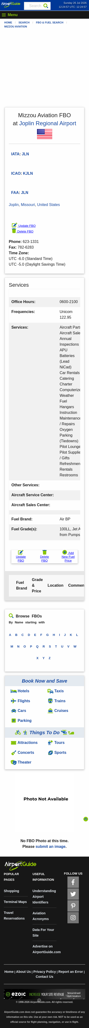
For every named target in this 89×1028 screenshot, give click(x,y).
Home (8, 22)
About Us (23, 972)
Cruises (57, 711)
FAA (15, 193)
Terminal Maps (15, 902)
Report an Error (70, 972)
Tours (56, 743)
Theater (21, 762)
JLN (24, 193)
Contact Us (44, 977)
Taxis (55, 691)
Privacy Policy (44, 972)
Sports (56, 753)
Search (24, 22)
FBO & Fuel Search (49, 22)
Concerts (22, 753)
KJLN (28, 173)
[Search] (45, 6)
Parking (21, 721)
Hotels (20, 691)
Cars (18, 711)
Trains (56, 701)
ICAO (16, 173)
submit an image (51, 847)
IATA (15, 154)
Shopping (11, 891)
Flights (20, 701)
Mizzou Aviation (15, 26)
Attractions (24, 743)
